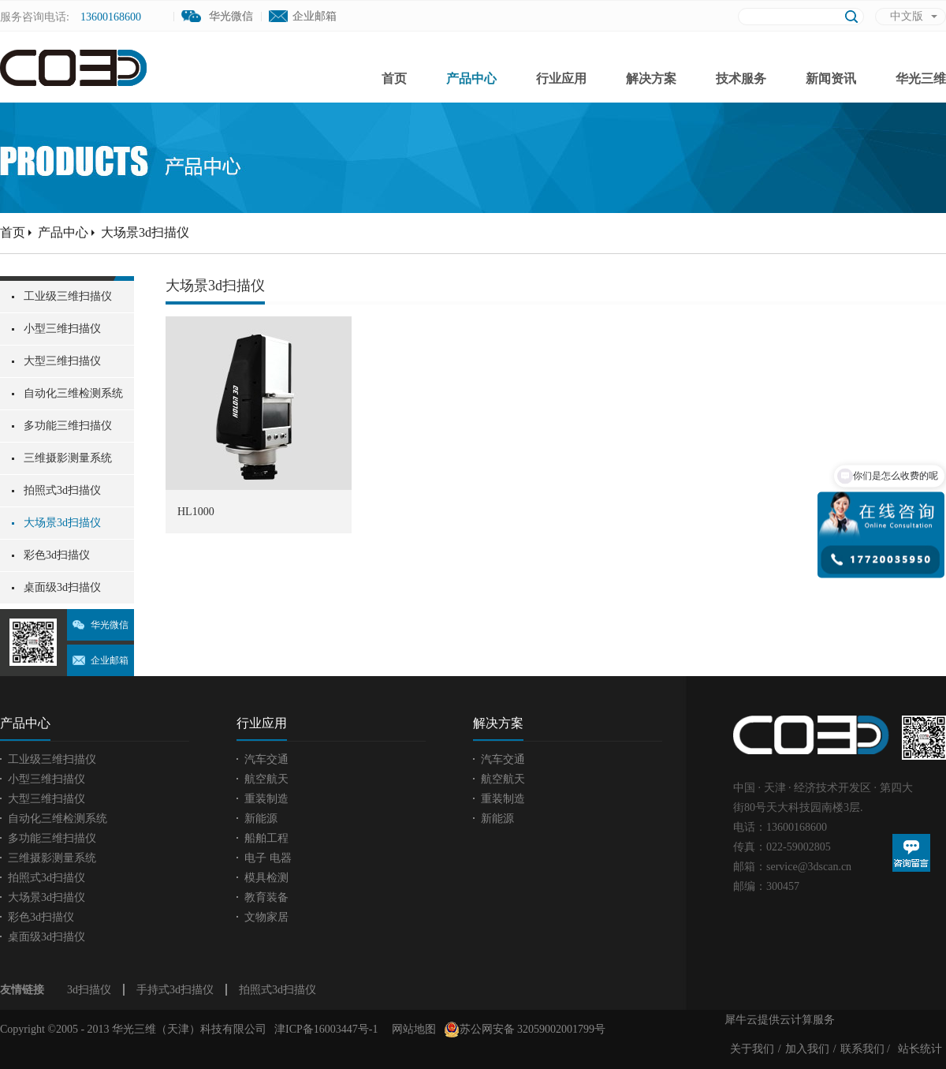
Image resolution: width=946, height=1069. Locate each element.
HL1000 (195, 512)
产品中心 (63, 232)
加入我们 (807, 1049)
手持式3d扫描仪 (175, 990)
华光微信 (109, 624)
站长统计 (920, 1049)
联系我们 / (865, 1049)
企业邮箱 (314, 16)
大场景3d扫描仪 (145, 232)
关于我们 (752, 1049)
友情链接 (22, 990)
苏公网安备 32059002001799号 (525, 1029)
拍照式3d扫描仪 (277, 990)
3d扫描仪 (89, 990)
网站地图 (411, 1029)
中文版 (906, 16)
